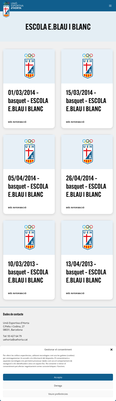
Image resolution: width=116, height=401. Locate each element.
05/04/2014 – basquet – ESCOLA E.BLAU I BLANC (28, 186)
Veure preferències (58, 393)
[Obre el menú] (110, 5)
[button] (111, 349)
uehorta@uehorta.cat (15, 339)
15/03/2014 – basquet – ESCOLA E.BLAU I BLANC (86, 100)
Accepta (58, 377)
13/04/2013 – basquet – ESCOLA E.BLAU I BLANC (86, 271)
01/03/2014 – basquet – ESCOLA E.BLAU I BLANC (28, 100)
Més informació (17, 122)
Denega (58, 385)
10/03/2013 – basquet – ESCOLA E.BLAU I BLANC (28, 271)
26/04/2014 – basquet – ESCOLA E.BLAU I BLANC (86, 186)
